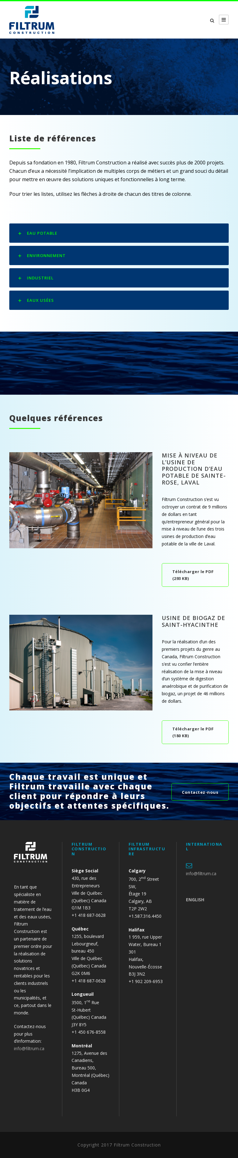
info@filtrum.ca (29, 1048)
